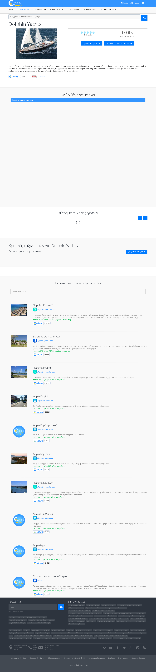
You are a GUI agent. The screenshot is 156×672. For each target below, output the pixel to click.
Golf (11, 635)
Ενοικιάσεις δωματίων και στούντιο (81, 616)
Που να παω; (122, 608)
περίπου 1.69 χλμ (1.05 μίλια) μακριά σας (49, 466)
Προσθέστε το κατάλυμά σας (94, 658)
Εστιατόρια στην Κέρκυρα (18, 620)
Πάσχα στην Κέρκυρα (75, 633)
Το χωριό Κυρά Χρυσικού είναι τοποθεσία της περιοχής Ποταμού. (59, 435)
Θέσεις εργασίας (54, 658)
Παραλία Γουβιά (42, 367)
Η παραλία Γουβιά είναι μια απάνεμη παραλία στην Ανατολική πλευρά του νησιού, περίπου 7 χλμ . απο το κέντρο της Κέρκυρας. (84, 377)
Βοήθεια (111, 658)
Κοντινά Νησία (93, 9)
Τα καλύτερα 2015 (28, 9)
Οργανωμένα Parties (106, 633)
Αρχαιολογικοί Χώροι (43, 341)
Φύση (65, 9)
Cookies (33, 658)
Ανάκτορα (70, 630)
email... (12, 607)
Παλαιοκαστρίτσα (96, 618)
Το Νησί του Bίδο (15, 630)
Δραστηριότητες (77, 9)
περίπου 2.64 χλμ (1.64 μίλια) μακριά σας (49, 528)
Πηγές (42, 658)
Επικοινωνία (122, 658)
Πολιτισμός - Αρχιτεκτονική (103, 630)
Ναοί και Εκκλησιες (58, 630)
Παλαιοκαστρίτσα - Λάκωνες (78, 618)
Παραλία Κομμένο (43, 482)
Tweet (42, 76)
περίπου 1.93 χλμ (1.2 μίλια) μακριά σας (48, 497)
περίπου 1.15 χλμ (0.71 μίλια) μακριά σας (49, 380)
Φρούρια (26, 630)
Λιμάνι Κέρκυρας (124, 616)
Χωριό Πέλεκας (123, 618)
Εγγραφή (134, 3)
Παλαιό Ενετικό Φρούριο (106, 621)
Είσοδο (124, 3)
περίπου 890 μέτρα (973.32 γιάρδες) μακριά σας (52, 351)
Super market (91, 638)
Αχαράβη (72, 621)
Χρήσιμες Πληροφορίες (17, 617)
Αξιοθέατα (55, 9)
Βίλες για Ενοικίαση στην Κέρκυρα (39, 623)
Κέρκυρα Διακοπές (93, 605)
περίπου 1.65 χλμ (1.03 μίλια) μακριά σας (49, 437)
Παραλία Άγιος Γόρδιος (76, 624)
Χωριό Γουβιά (40, 396)
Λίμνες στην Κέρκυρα (121, 630)
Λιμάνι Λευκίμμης (138, 616)
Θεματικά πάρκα (120, 633)
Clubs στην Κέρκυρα (101, 635)
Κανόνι (113, 618)
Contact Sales (48, 649)
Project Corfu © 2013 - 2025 (78, 665)
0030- (35, 646)
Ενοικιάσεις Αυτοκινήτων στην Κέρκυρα (47, 638)
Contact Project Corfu (51, 646)
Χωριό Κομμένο (41, 454)
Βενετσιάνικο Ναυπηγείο (46, 336)
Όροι (24, 658)
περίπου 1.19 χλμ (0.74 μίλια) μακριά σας (49, 408)
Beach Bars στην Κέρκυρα (83, 635)
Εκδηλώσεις (43, 9)
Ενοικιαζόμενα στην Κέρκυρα (36, 617)
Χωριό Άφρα (39, 545)
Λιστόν (106, 618)
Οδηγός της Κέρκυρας (76, 608)
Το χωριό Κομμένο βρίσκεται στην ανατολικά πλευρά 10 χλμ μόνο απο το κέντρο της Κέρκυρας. (71, 463)
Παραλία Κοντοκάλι (43, 305)
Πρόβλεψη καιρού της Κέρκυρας (103, 610)
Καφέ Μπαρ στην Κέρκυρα (118, 635)
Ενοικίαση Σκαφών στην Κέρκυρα (20, 638)
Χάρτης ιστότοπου (138, 658)
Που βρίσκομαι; (110, 608)
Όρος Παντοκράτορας (138, 618)
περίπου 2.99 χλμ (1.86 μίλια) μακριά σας (49, 591)
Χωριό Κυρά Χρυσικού (45, 425)
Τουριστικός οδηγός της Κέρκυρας (129, 605)
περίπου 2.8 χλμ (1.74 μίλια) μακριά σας (48, 559)
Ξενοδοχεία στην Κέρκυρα (45, 620)
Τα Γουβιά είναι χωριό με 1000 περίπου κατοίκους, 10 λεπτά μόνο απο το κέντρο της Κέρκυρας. (71, 406)
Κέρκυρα (14, 9)
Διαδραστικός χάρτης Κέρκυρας (79, 610)
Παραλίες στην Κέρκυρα (44, 309)
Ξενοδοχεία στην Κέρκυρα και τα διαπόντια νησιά (85, 613)
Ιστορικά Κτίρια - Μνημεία (40, 630)
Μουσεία (38, 580)
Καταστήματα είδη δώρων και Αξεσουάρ (127, 638)
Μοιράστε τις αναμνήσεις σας (119, 43)
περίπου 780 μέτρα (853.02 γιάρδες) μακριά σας (52, 320)
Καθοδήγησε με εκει (78, 94)
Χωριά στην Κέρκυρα (43, 401)
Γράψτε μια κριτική (109, 9)
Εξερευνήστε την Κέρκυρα (94, 608)
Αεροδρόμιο (112, 616)
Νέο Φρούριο (91, 621)
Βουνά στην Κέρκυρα (138, 630)
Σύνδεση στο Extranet (72, 658)
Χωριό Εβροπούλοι (43, 514)
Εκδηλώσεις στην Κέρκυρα (137, 633)
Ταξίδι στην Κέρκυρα (108, 605)
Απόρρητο (15, 658)
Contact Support (49, 647)
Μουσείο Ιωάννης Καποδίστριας (50, 576)
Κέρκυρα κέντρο (100, 616)
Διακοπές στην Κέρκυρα (76, 605)
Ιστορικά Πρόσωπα (90, 633)
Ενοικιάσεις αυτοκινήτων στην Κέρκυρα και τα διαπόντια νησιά (124, 613)
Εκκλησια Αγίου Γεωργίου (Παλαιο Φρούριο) (131, 621)
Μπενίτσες (80, 621)
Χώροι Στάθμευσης (105, 638)
